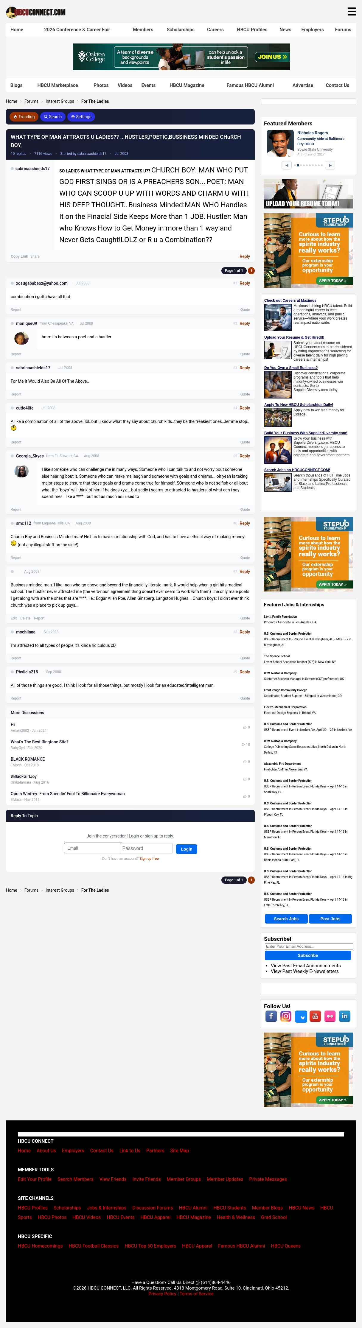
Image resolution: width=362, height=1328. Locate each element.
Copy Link (19, 256)
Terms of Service (197, 1293)
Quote (245, 310)
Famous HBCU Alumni (250, 85)
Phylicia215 (27, 672)
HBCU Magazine (187, 85)
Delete (25, 618)
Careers (215, 29)
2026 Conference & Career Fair (77, 29)
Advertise (303, 85)
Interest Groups (60, 101)
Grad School (274, 1217)
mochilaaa (25, 632)
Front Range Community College (285, 690)
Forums (343, 29)
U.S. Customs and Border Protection (288, 633)
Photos (101, 85)
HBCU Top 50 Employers (150, 1246)
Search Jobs (286, 918)
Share (35, 256)
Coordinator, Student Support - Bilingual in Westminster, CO (303, 696)
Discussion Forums (152, 1208)
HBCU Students (229, 1208)
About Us (46, 1150)
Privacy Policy (162, 1293)
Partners (155, 1150)
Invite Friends (147, 1179)
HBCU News (301, 1208)
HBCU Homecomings (40, 1246)
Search (53, 116)
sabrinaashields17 (32, 168)
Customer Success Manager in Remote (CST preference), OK (304, 679)
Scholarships (180, 29)
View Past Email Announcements (306, 966)
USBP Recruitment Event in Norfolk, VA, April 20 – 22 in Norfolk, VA (308, 729)
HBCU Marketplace (57, 85)
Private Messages (268, 1179)
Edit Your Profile (35, 1179)
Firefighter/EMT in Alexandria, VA (285, 769)
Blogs (16, 85)
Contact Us (337, 85)
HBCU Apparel (156, 1217)
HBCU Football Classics (94, 1246)
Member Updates (225, 1179)
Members (143, 29)
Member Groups (184, 1179)
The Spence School (277, 656)
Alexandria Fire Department (282, 763)
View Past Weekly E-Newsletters (305, 971)
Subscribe (308, 955)
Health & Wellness (236, 1217)
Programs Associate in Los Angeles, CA (290, 622)
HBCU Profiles (252, 29)
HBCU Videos (86, 1217)
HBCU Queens (286, 1246)
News (285, 29)
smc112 (23, 523)
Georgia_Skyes (30, 456)
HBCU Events (121, 1217)
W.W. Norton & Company (280, 673)
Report (16, 310)
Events (148, 85)
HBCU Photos (52, 1217)
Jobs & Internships (106, 1208)
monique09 (26, 323)
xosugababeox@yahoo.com (42, 283)
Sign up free (149, 859)
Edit (14, 618)
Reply (245, 256)
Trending (24, 116)
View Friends (113, 1179)
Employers (312, 29)
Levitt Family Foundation (280, 616)
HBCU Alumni (193, 1208)
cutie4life (25, 408)
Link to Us (129, 1150)
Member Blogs (267, 1208)
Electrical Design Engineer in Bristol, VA (290, 712)
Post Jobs (331, 918)
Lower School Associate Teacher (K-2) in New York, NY (300, 662)
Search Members (76, 1179)
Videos (125, 85)
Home (16, 29)
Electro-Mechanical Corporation (285, 707)
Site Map (179, 1150)
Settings (81, 116)
